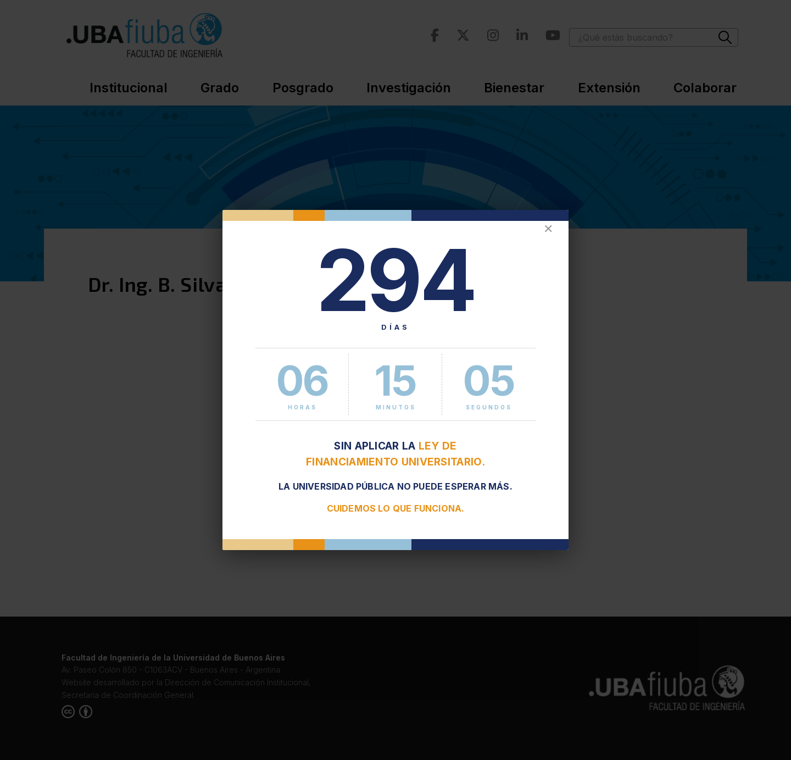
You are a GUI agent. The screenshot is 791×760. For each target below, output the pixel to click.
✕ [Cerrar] (548, 229)
